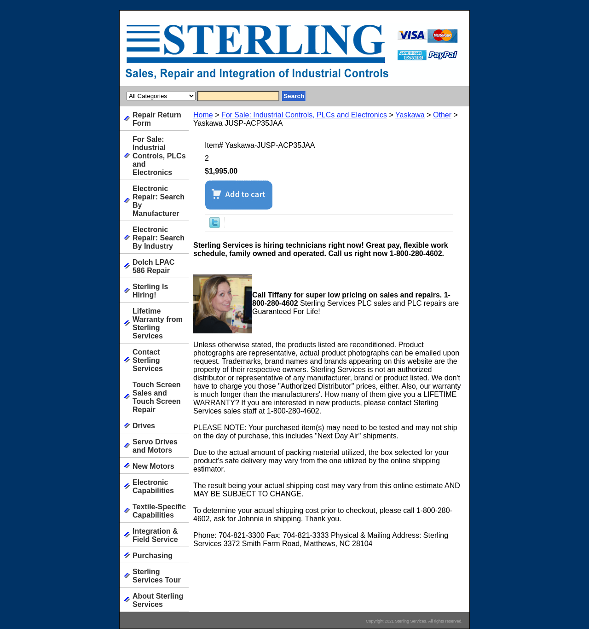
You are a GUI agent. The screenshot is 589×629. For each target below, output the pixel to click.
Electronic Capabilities (153, 486)
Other (442, 115)
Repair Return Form (157, 119)
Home (203, 115)
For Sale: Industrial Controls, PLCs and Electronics (304, 115)
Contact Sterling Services (148, 360)
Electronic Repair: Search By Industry (159, 238)
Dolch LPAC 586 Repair (153, 266)
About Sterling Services (158, 600)
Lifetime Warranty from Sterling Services (158, 323)
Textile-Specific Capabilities (159, 511)
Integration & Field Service (155, 535)
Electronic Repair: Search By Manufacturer (159, 201)
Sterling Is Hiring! (150, 291)
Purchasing (153, 555)
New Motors (153, 466)
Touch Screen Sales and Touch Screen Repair (157, 397)
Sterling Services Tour (157, 576)
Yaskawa (410, 115)
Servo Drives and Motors (155, 446)
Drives (144, 426)
